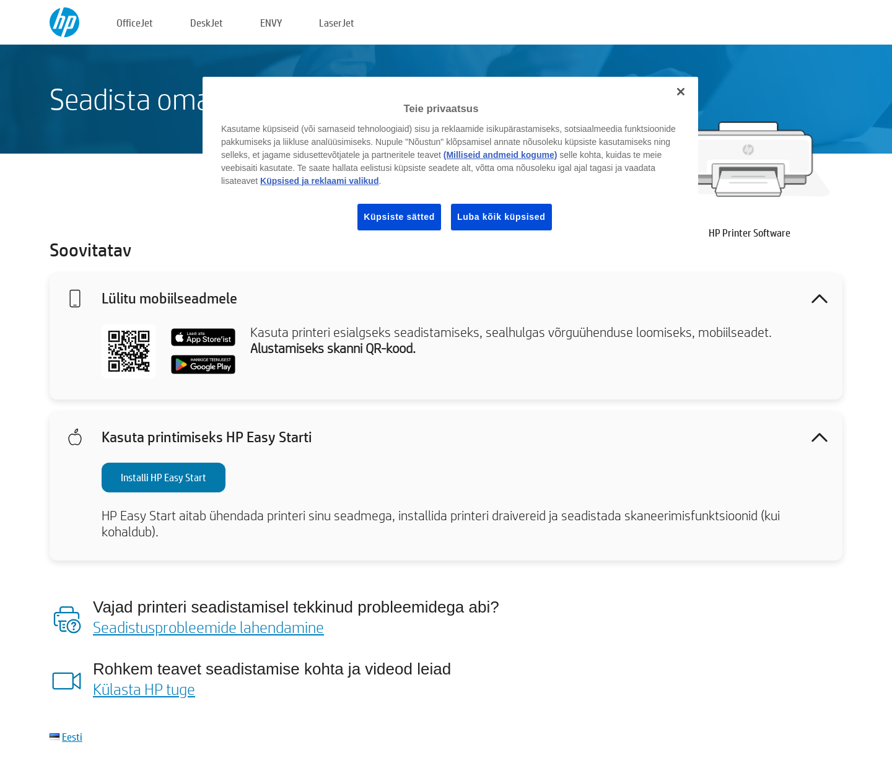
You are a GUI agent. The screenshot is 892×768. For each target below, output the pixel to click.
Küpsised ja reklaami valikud (319, 181)
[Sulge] (680, 91)
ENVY (271, 22)
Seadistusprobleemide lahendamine (208, 627)
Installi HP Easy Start (163, 477)
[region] (450, 163)
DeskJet (206, 22)
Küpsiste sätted (399, 217)
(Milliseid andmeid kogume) (501, 155)
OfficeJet (134, 22)
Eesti (72, 737)
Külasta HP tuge (144, 689)
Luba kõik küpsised (501, 217)
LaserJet (336, 22)
